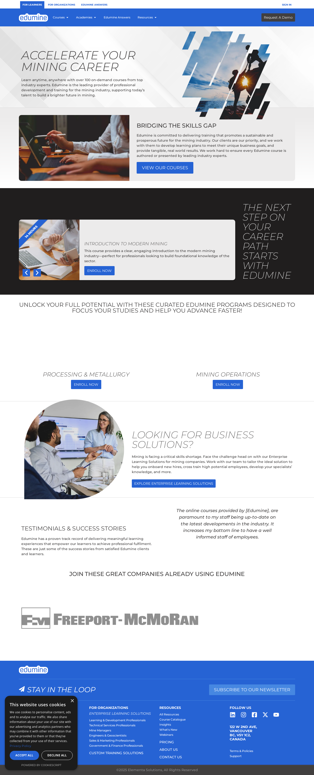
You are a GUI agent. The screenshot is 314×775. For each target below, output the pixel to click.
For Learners (32, 4)
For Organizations (61, 4)
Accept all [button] (24, 755)
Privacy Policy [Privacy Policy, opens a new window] (20, 746)
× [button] (72, 701)
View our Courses (165, 167)
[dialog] (41, 733)
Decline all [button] (57, 755)
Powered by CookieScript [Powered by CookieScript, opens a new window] (41, 765)
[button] (26, 272)
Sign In (286, 4)
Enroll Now (99, 271)
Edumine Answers (94, 4)
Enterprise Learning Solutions (120, 713)
